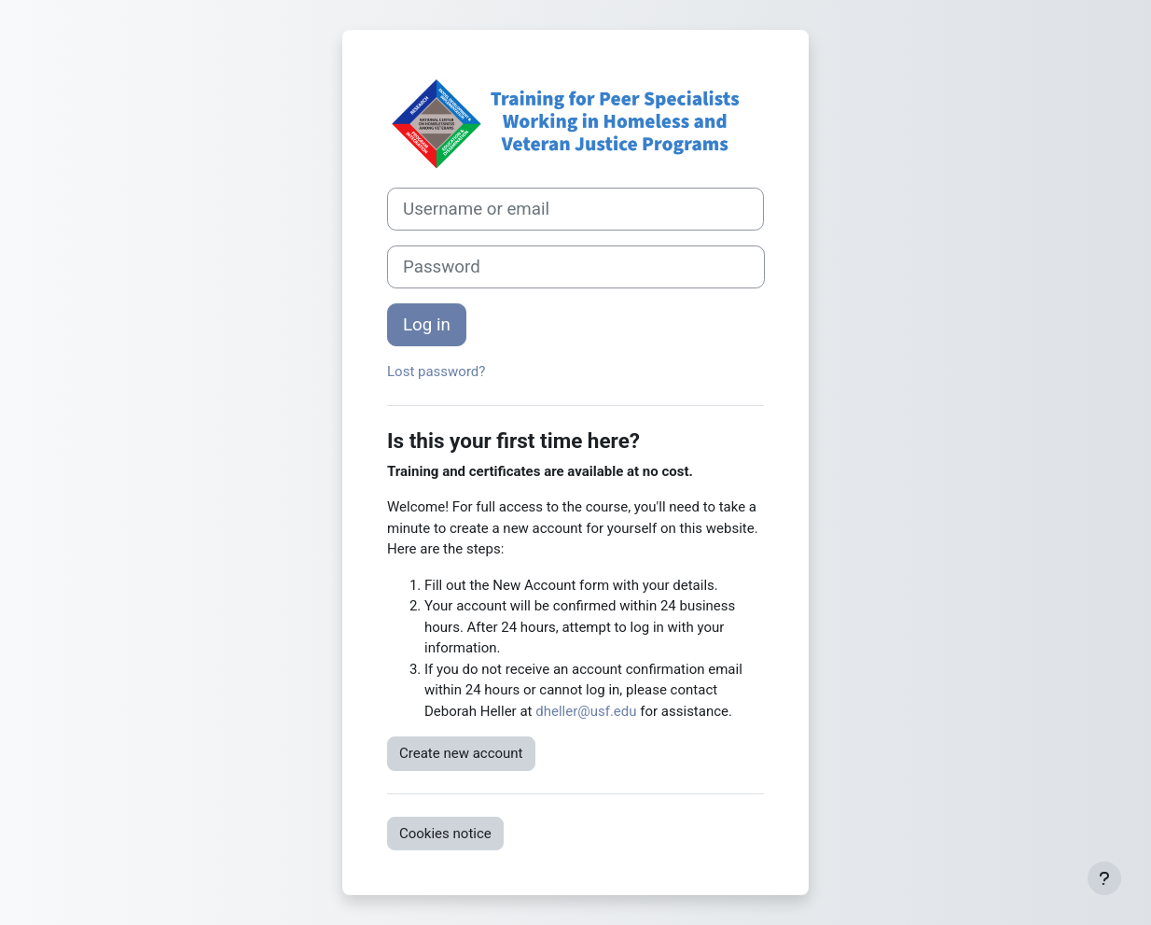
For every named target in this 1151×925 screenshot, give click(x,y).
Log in (427, 325)
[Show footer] (1104, 878)
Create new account (461, 753)
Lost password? (436, 371)
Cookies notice (445, 833)
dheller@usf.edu (585, 711)
